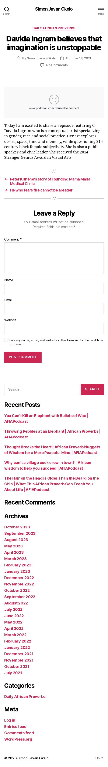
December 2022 (19, 578)
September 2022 (19, 597)
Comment (13, 239)
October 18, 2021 (78, 58)
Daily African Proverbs (53, 28)
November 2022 (19, 584)
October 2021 (16, 666)
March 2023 (15, 558)
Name (8, 280)
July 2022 (13, 609)
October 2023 (17, 527)
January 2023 (17, 571)
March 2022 (15, 635)
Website (10, 320)
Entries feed (15, 726)
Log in (9, 720)
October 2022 (17, 590)
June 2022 (14, 616)
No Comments (57, 65)
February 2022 (17, 641)
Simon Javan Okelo (54, 9)
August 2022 (16, 603)
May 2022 (13, 622)
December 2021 (19, 654)
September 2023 (19, 533)
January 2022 (17, 647)
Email (8, 300)
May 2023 (13, 546)
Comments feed (19, 733)
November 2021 (19, 660)
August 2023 (16, 539)
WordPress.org (18, 739)
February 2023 (17, 565)
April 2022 (13, 628)
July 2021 (13, 673)
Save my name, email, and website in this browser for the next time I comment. (55, 342)
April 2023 (14, 552)
